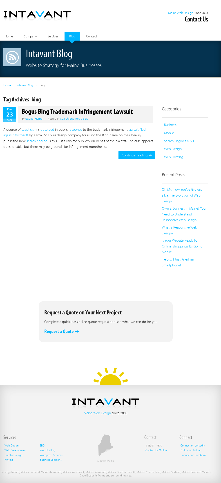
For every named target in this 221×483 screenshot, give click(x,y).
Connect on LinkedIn (193, 445)
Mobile (169, 132)
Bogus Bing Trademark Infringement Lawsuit (77, 111)
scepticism (29, 129)
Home (9, 36)
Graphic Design (13, 455)
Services (53, 36)
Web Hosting (173, 157)
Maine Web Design (180, 13)
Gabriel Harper (34, 119)
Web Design (173, 149)
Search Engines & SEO (74, 119)
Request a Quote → (61, 331)
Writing (8, 459)
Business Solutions (51, 459)
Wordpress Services (51, 455)
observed (47, 129)
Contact (91, 36)
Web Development (15, 450)
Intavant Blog (25, 85)
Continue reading (137, 155)
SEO (42, 445)
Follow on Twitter (191, 450)
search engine (37, 141)
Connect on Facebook (193, 455)
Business (170, 124)
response (75, 129)
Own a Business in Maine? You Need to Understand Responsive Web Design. (184, 214)
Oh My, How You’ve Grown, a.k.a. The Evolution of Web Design (182, 195)
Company (30, 36)
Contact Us (196, 18)
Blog (72, 36)
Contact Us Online (156, 450)
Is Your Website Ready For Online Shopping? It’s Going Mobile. (182, 246)
